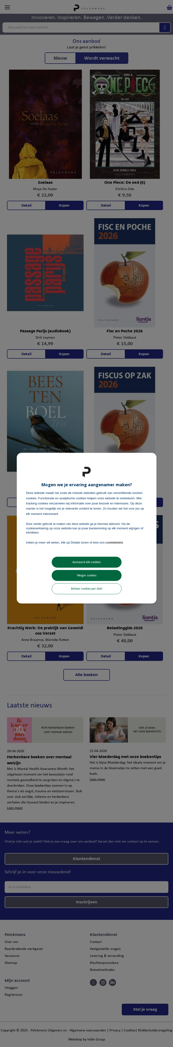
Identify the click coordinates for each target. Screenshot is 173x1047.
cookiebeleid (114, 542)
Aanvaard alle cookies (86, 562)
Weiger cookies (86, 575)
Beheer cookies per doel (86, 588)
